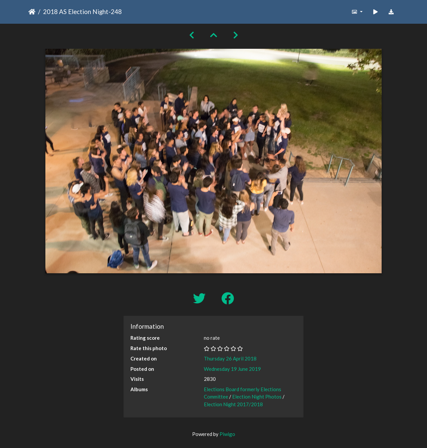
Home (31, 11)
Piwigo (227, 434)
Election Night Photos (257, 397)
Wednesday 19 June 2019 (232, 369)
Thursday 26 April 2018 (230, 358)
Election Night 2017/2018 (233, 404)
